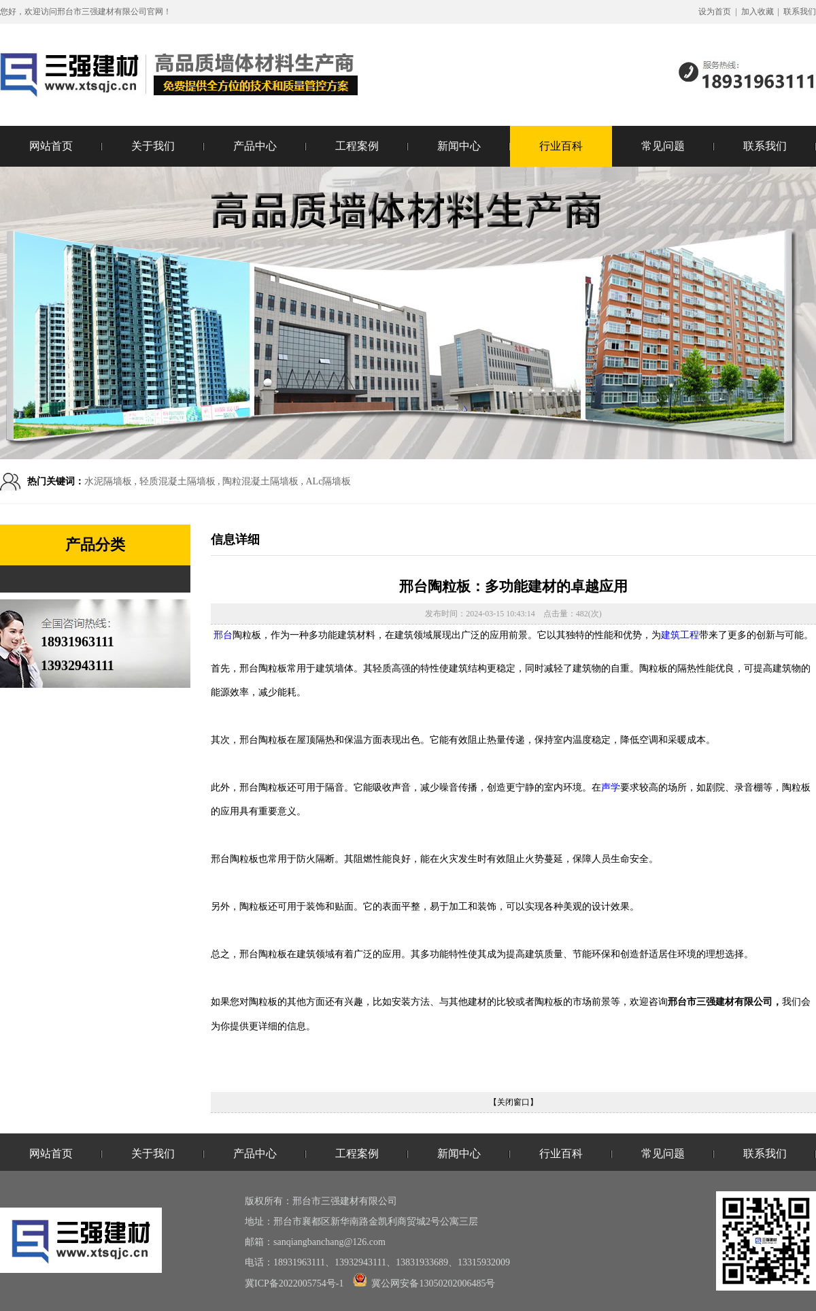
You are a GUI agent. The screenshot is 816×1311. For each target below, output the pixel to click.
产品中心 (255, 146)
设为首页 (714, 11)
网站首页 (51, 146)
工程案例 (357, 146)
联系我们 (799, 11)
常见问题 (663, 146)
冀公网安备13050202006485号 (424, 1283)
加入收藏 (757, 11)
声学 (610, 787)
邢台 (223, 635)
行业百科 (561, 146)
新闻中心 (459, 146)
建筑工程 (680, 635)
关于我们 (153, 146)
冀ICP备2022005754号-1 (294, 1283)
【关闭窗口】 (513, 1102)
